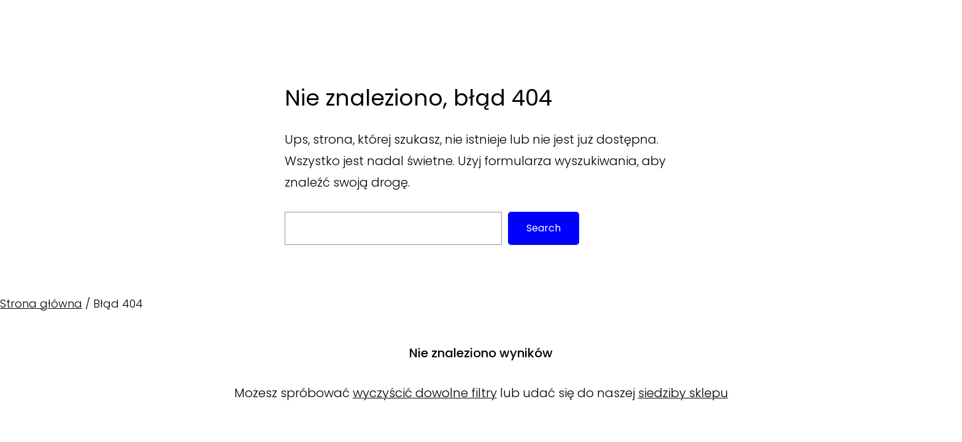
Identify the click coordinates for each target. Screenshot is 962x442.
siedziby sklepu (683, 392)
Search (543, 228)
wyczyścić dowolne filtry (425, 392)
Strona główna (41, 303)
